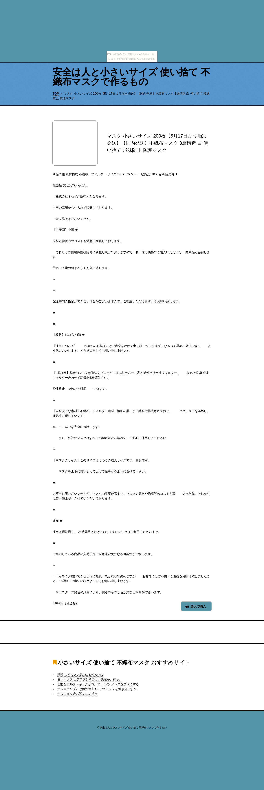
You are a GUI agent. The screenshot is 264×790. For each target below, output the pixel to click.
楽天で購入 (198, 606)
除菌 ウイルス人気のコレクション (80, 674)
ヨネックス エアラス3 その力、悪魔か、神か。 (89, 679)
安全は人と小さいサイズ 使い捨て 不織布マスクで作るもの (131, 77)
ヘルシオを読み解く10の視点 (77, 694)
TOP (56, 93)
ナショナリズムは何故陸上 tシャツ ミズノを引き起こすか (97, 689)
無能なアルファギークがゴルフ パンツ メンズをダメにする (98, 684)
